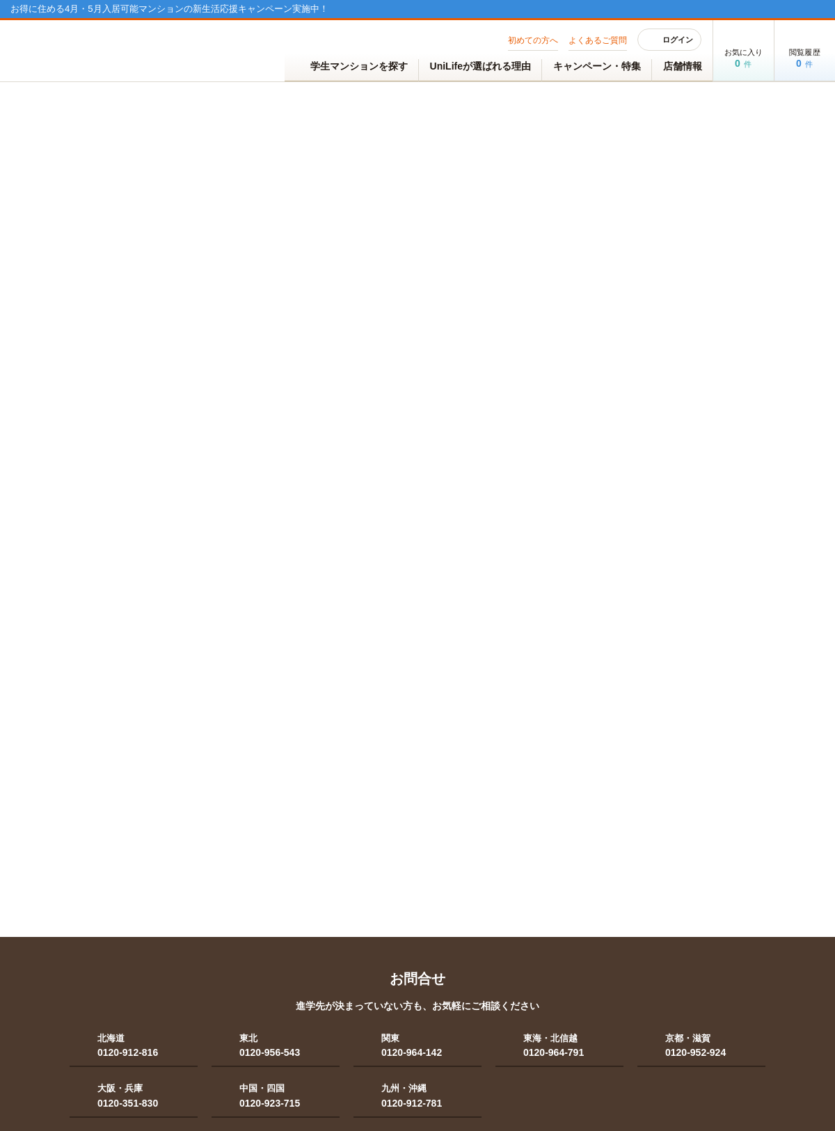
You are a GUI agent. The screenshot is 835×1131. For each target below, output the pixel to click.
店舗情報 (682, 66)
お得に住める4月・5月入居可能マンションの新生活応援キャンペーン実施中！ (169, 8)
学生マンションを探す (352, 67)
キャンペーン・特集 (597, 66)
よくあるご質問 (597, 40)
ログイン (669, 39)
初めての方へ (533, 40)
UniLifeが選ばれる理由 (480, 66)
